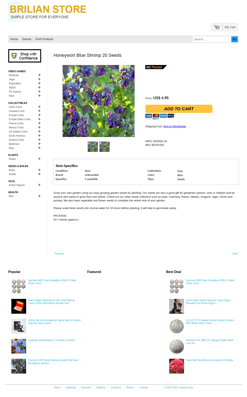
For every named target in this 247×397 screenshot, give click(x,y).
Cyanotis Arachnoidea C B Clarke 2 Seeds (51, 340)
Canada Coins (16, 111)
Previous (59, 253)
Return (130, 387)
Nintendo (14, 75)
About (57, 387)
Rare (11, 95)
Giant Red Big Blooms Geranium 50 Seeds (209, 360)
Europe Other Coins (20, 119)
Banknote (14, 144)
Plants (12, 159)
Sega (12, 79)
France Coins (16, 123)
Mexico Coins (16, 127)
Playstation (15, 83)
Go (235, 39)
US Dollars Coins (18, 131)
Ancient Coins (16, 139)
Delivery (101, 387)
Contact (144, 387)
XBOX (12, 87)
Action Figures (17, 185)
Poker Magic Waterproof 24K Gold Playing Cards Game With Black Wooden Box (51, 302)
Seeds (12, 174)
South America (17, 135)
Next (235, 253)
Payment (86, 387)
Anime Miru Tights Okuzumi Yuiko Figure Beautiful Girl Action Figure (208, 302)
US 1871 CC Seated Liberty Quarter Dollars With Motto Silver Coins (210, 322)
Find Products (44, 39)
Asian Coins (15, 107)
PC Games (15, 91)
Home (14, 39)
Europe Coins (16, 115)
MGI (11, 196)
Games (26, 39)
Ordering (71, 387)
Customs (116, 387)
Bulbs (12, 170)
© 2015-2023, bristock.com (178, 387)
